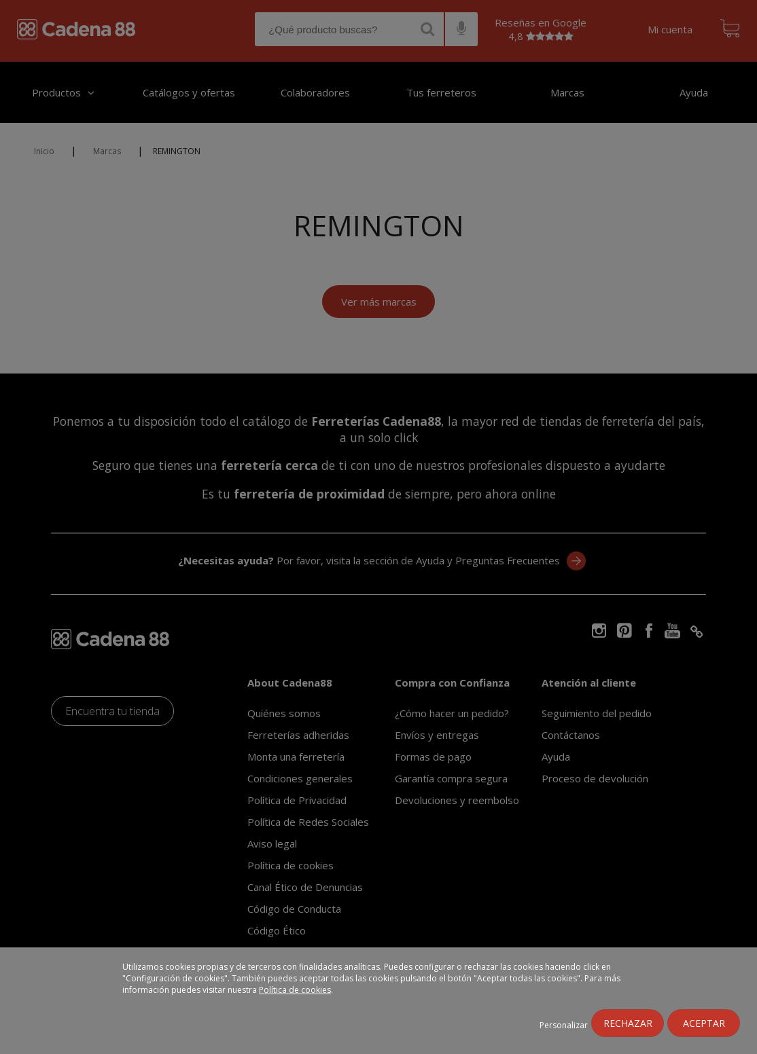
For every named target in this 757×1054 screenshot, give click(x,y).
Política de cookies (295, 990)
